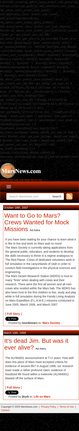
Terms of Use (66, 406)
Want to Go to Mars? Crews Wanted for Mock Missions (36, 222)
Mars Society (51, 323)
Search (56, 196)
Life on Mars (42, 396)
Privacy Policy (48, 406)
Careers (5, 410)
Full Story (13, 313)
